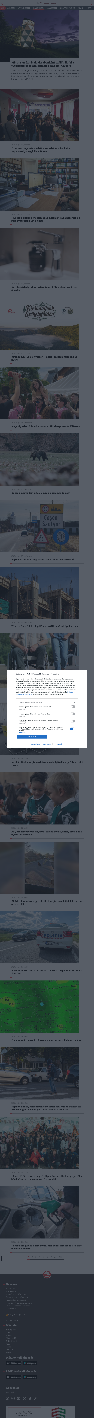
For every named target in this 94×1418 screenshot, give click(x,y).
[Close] (83, 674)
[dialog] (47, 709)
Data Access (47, 744)
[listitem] (47, 702)
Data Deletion (35, 744)
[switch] (72, 706)
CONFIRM (32, 736)
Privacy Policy (58, 744)
